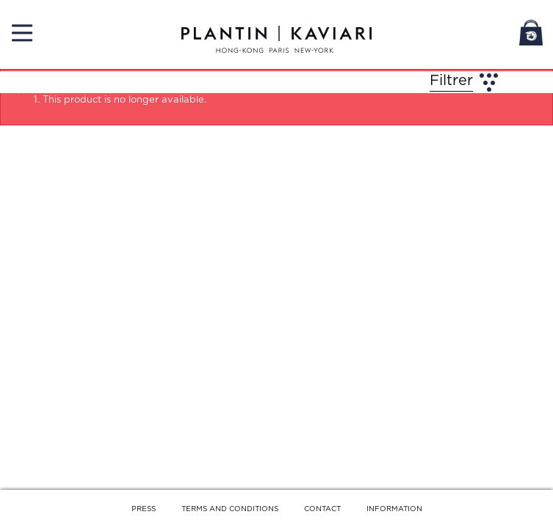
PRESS (143, 509)
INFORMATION (394, 509)
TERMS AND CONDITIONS (229, 509)
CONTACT (322, 509)
